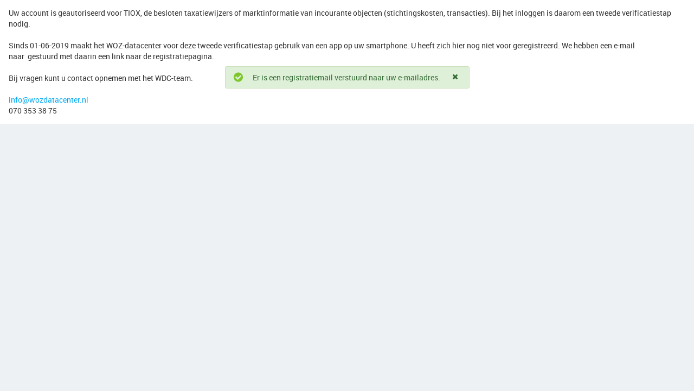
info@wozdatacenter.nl (48, 99)
